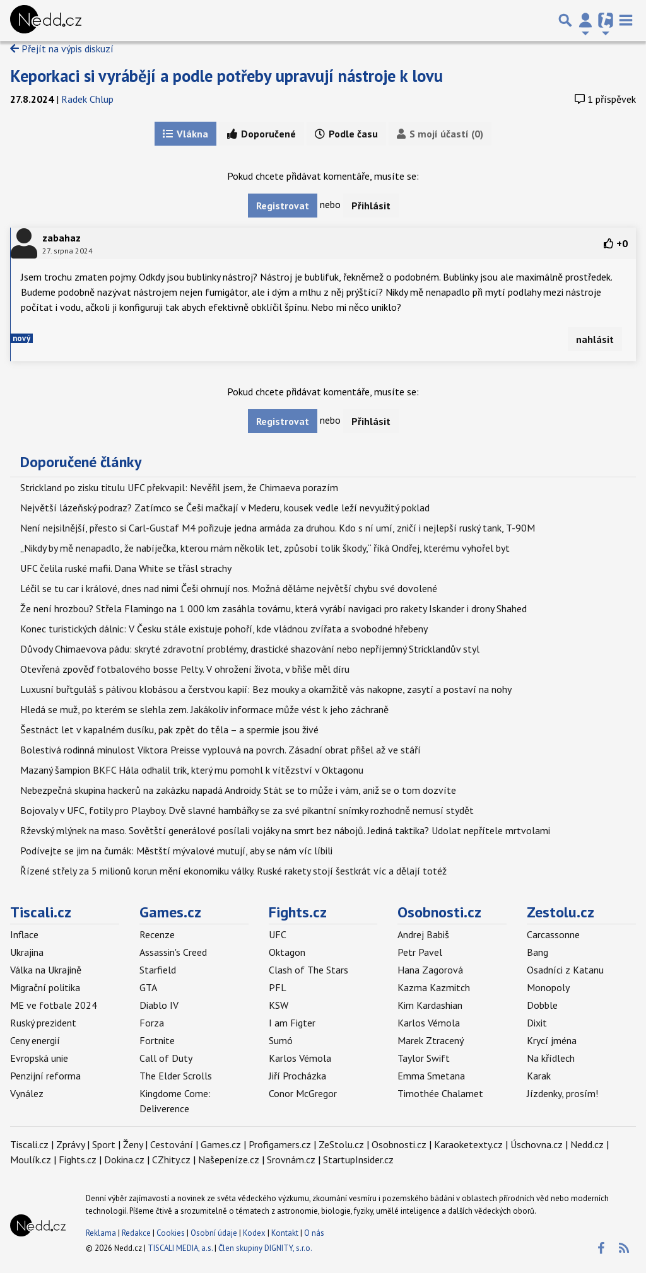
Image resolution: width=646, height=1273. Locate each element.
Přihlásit (371, 205)
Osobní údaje (214, 1233)
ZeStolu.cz (341, 1144)
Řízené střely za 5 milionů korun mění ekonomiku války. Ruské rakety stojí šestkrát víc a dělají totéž (233, 870)
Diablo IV (159, 1005)
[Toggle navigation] (626, 20)
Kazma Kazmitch (433, 987)
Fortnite (157, 1040)
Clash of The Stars (308, 969)
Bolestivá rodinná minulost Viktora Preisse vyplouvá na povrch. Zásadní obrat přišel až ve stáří (220, 749)
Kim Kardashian (429, 1005)
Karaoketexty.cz (468, 1144)
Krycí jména (552, 1040)
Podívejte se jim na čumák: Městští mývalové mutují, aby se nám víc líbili (176, 850)
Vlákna (185, 133)
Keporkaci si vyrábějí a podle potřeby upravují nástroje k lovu (226, 75)
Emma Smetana (431, 1075)
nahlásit (595, 339)
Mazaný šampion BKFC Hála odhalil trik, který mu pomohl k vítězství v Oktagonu (191, 770)
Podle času (346, 133)
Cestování (171, 1144)
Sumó (281, 1040)
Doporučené (261, 133)
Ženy (133, 1144)
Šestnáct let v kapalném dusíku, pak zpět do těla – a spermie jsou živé (169, 729)
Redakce (136, 1233)
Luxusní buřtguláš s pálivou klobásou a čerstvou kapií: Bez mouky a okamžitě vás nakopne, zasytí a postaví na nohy (266, 689)
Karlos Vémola (300, 1058)
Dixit (537, 1022)
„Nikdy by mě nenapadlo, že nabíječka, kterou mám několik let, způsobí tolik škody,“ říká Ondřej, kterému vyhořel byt (265, 548)
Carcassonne (553, 934)
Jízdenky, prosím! (562, 1093)
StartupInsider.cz (358, 1159)
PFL (277, 987)
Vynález (27, 1093)
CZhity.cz (171, 1159)
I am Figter (292, 1022)
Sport (103, 1144)
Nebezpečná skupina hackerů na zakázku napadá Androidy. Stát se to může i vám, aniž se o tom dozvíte (238, 790)
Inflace (24, 934)
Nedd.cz (587, 1144)
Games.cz (170, 912)
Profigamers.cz (280, 1144)
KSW (278, 1005)
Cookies (170, 1233)
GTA (148, 987)
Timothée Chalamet (440, 1093)
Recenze (157, 934)
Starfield (157, 969)
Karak (539, 1075)
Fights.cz (298, 912)
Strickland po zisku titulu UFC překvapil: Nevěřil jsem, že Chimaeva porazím (179, 487)
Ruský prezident (43, 1022)
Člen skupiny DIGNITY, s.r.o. (265, 1248)
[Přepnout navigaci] (585, 20)
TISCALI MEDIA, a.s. (180, 1248)
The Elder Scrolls (175, 1075)
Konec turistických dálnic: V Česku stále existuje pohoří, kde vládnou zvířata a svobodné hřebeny (224, 628)
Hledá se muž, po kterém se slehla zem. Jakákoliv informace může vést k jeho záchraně (204, 709)
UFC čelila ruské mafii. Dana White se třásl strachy (126, 568)
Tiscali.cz (40, 912)
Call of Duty (165, 1058)
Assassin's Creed (173, 952)
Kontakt (285, 1233)
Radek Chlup (87, 99)
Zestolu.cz (560, 912)
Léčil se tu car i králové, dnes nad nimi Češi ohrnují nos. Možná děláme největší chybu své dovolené (228, 588)
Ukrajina (27, 952)
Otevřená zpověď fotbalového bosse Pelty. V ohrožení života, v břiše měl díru (184, 669)
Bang (537, 952)
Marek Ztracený (430, 1040)
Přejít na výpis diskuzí (62, 48)
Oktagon (287, 952)
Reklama (101, 1233)
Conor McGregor (303, 1093)
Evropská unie (39, 1058)
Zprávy (70, 1144)
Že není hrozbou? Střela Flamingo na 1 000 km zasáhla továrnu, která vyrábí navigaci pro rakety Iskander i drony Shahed (273, 608)
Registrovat (282, 205)
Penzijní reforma (45, 1075)
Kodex (255, 1233)
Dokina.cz (124, 1159)
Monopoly (548, 987)
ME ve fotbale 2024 (53, 1005)
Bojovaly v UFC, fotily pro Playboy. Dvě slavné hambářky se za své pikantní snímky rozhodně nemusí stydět (247, 810)
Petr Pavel (419, 952)
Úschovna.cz (536, 1144)
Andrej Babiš (423, 934)
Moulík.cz (30, 1159)
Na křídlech (551, 1058)
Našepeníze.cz (228, 1159)
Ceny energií (35, 1040)
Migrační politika (45, 987)
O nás (314, 1233)
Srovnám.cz (291, 1159)
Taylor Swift (423, 1058)
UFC (277, 934)
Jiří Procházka (297, 1075)
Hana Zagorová (430, 969)
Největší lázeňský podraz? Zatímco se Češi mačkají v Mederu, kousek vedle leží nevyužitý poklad (225, 507)
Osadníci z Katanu (565, 969)
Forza (151, 1022)
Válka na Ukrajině (45, 969)
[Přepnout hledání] (565, 20)
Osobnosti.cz (439, 912)
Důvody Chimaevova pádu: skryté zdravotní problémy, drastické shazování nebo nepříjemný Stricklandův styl (249, 648)
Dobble (542, 1005)
